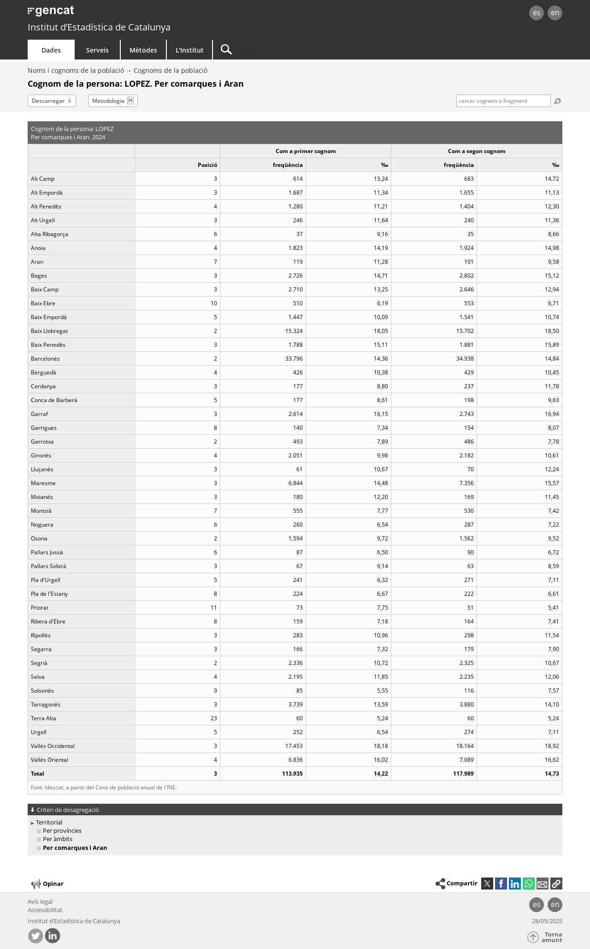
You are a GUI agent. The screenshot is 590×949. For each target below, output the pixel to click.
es (537, 12)
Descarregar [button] (48, 101)
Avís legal (40, 901)
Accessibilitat (45, 910)
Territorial (49, 822)
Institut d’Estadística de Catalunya (99, 27)
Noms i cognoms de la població (76, 70)
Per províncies (62, 830)
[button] (556, 884)
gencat (135, 14)
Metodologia (108, 101)
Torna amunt (552, 937)
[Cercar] (291, 49)
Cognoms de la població (170, 70)
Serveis (97, 50)
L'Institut (190, 50)
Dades (51, 50)
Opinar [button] (47, 884)
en (555, 12)
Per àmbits (57, 839)
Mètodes (143, 50)
